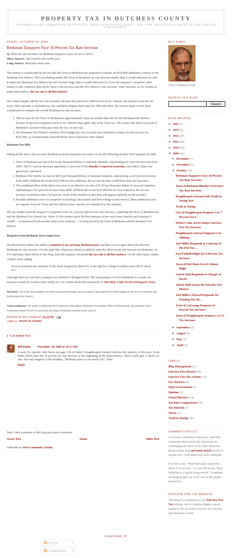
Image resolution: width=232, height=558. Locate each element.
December (183, 158)
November (183, 164)
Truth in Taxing (30, 321)
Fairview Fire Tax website (184, 376)
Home (83, 439)
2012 (176, 135)
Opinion (173, 392)
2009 (176, 153)
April (180, 345)
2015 (176, 124)
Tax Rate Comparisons (182, 402)
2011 (176, 141)
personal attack (201, 450)
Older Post (152, 439)
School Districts (178, 397)
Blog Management (179, 366)
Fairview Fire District (182, 371)
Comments (55, 551)
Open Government (180, 387)
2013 (176, 130)
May (179, 339)
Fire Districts (176, 382)
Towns (172, 412)
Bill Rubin (24, 346)
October (182, 170)
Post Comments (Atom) (38, 447)
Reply (21, 364)
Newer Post (14, 439)
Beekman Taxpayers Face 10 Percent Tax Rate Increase (52, 47)
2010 (176, 147)
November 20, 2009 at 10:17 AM (58, 346)
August (181, 333)
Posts (51, 543)
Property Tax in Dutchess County (116, 18)
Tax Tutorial (176, 407)
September (183, 327)
